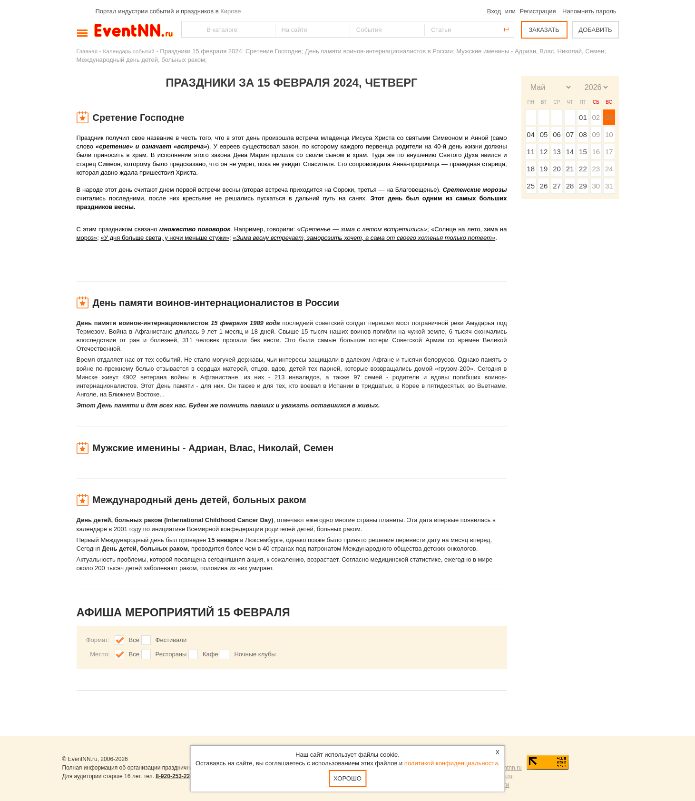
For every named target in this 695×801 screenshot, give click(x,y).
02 (596, 117)
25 (531, 186)
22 (583, 169)
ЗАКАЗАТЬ (544, 29)
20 (557, 169)
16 (596, 152)
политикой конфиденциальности (451, 763)
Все (134, 639)
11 (531, 152)
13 (557, 152)
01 (583, 117)
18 (531, 169)
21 (570, 169)
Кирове (230, 11)
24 (609, 169)
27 (557, 186)
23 (596, 169)
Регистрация (537, 11)
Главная (87, 51)
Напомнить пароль (589, 11)
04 (531, 134)
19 (544, 169)
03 (609, 117)
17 (609, 152)
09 (596, 134)
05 (544, 134)
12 (544, 152)
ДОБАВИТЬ (595, 29)
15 (583, 152)
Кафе (210, 654)
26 (544, 186)
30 (596, 186)
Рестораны (171, 654)
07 (570, 134)
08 (583, 134)
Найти (189, 29)
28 (570, 186)
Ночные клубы (254, 654)
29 (583, 186)
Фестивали (171, 639)
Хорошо (347, 778)
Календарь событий (129, 51)
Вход (494, 11)
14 (570, 152)
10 (609, 134)
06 (557, 134)
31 (609, 186)
